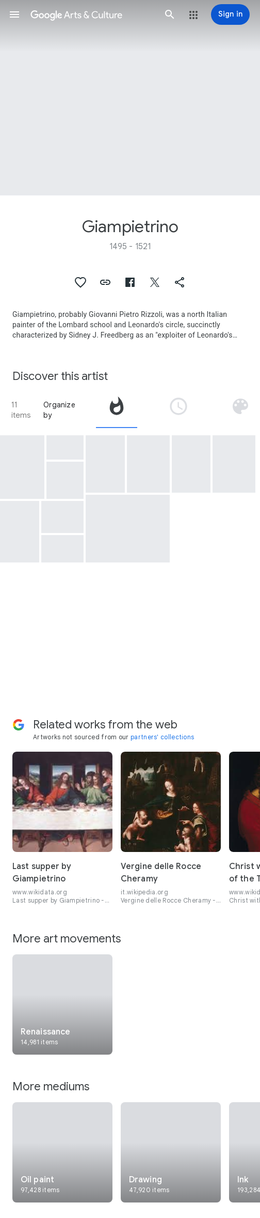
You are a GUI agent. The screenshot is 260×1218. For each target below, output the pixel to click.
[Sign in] (230, 14)
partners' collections (162, 737)
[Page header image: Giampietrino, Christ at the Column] (130, 97)
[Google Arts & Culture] (92, 14)
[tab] (116, 410)
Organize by (59, 410)
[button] (14, 14)
